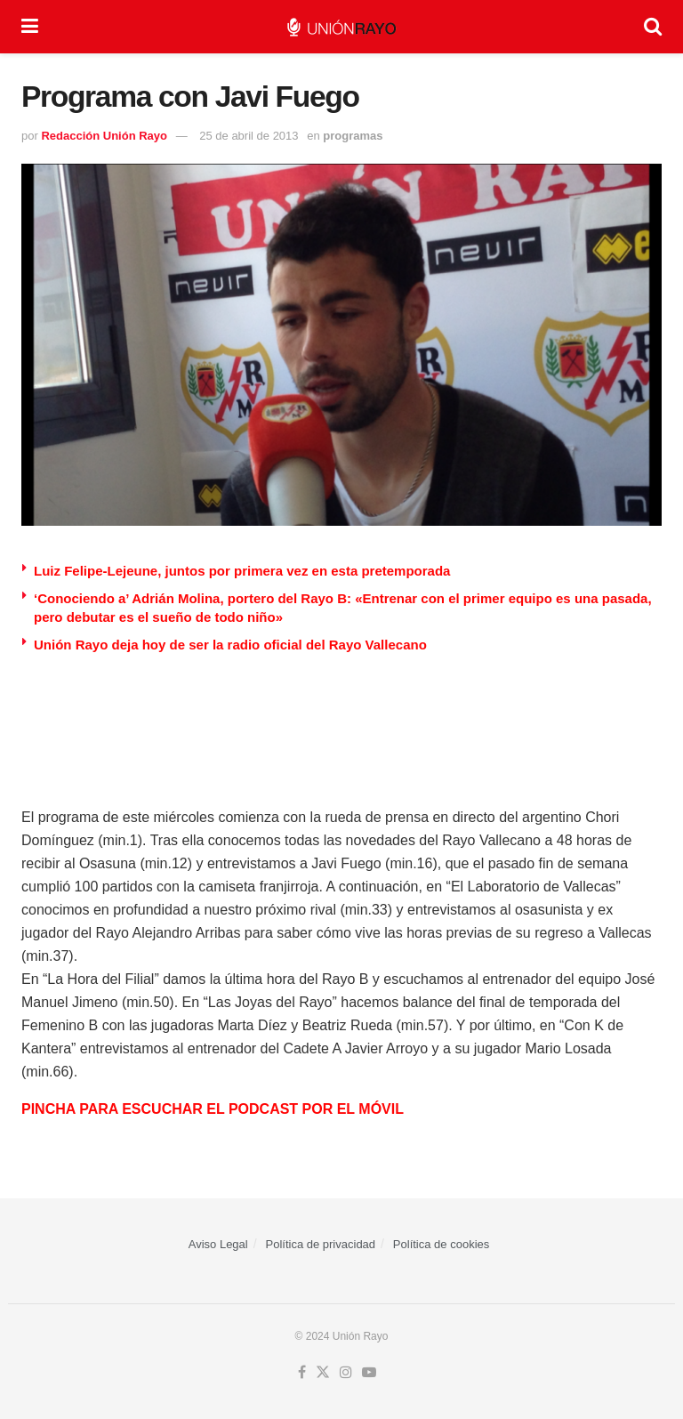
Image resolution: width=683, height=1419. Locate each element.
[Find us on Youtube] (369, 1373)
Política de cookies (441, 1244)
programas (352, 135)
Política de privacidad (321, 1244)
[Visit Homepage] (341, 27)
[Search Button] (653, 26)
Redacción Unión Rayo (104, 135)
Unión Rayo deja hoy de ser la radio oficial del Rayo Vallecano (230, 644)
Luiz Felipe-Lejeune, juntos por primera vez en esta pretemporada (242, 570)
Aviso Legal (218, 1244)
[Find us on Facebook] (302, 1373)
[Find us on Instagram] (346, 1373)
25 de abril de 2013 (248, 135)
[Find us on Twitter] (323, 1373)
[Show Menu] (29, 26)
